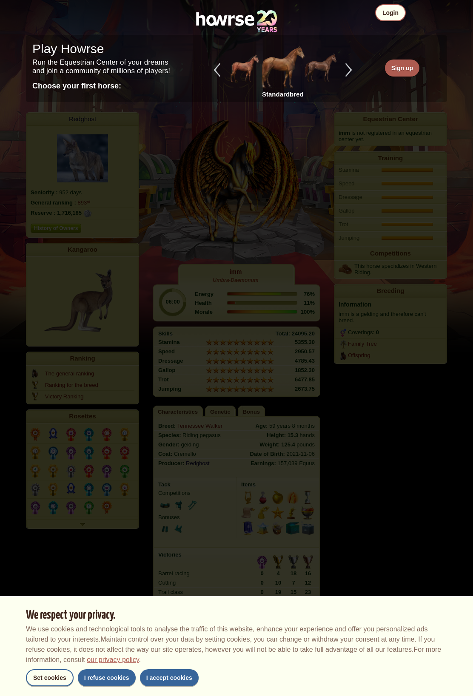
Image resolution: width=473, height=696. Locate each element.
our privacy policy (113, 659)
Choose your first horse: (76, 86)
